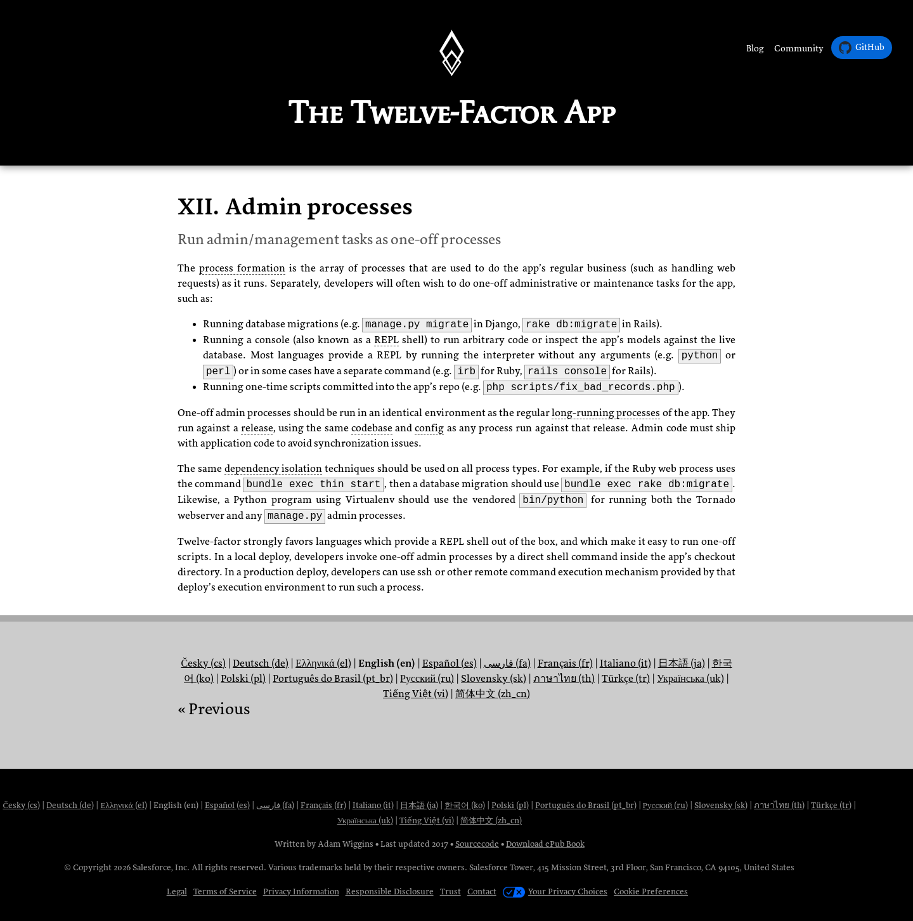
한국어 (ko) (464, 805)
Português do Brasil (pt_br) (333, 678)
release (257, 428)
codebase (371, 428)
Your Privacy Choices (555, 891)
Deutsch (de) (260, 663)
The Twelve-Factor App (451, 112)
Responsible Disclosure (390, 891)
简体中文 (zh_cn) (492, 694)
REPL (386, 340)
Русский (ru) (427, 678)
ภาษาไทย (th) (564, 678)
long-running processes (606, 413)
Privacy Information (301, 891)
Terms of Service (225, 891)
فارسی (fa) (507, 663)
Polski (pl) (243, 678)
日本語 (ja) (681, 663)
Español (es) (449, 663)
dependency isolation (273, 468)
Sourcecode (477, 844)
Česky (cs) (203, 663)
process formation (242, 268)
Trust (450, 891)
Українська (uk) (690, 678)
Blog (755, 48)
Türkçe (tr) (626, 678)
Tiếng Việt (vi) (415, 694)
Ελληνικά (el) (323, 663)
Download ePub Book (545, 844)
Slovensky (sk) (493, 678)
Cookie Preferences (651, 891)
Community (799, 48)
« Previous (214, 709)
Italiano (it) (625, 663)
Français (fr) (565, 663)
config (429, 428)
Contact (481, 891)
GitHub (861, 47)
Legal (177, 891)
